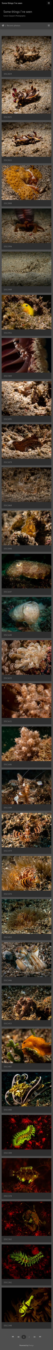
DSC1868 (8, 505)
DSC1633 (8, 678)
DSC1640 (8, 635)
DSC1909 (8, 376)
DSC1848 (8, 548)
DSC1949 (8, 289)
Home (3, 25)
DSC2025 (8, 117)
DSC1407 (8, 1066)
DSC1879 (8, 462)
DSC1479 (8, 851)
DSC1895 (8, 419)
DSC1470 (8, 894)
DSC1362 (8, 1239)
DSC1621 (8, 721)
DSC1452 (8, 937)
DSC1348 (8, 1325)
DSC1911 (8, 333)
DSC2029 (8, 74)
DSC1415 (8, 1023)
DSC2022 (8, 160)
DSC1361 (8, 1282)
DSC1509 (8, 808)
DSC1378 (8, 1196)
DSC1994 (8, 246)
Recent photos (13, 25)
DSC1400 (8, 1110)
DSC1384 (8, 1153)
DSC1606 (8, 764)
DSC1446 (8, 980)
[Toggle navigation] (48, 3)
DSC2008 (8, 203)
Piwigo (31, 1345)
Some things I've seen (12, 3)
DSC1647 (8, 592)
